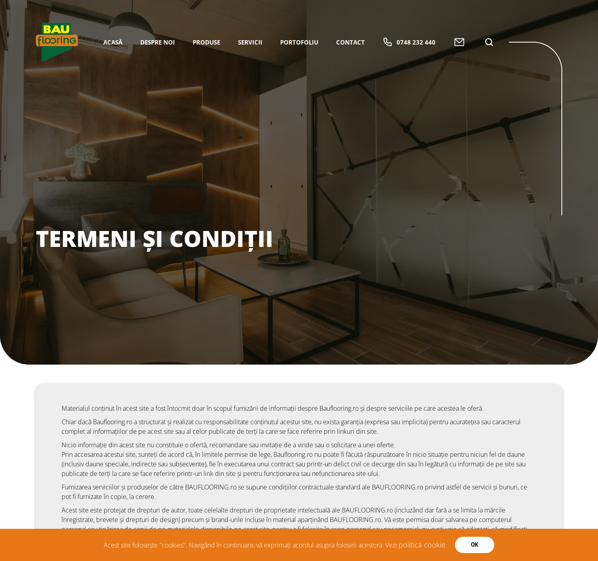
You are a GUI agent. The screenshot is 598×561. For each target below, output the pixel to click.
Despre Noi (157, 42)
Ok (474, 545)
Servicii (250, 42)
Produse (206, 42)
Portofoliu (299, 42)
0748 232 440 (409, 42)
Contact (350, 42)
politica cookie (422, 544)
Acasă (112, 42)
